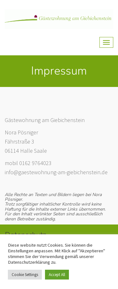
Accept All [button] (57, 274)
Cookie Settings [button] (25, 274)
